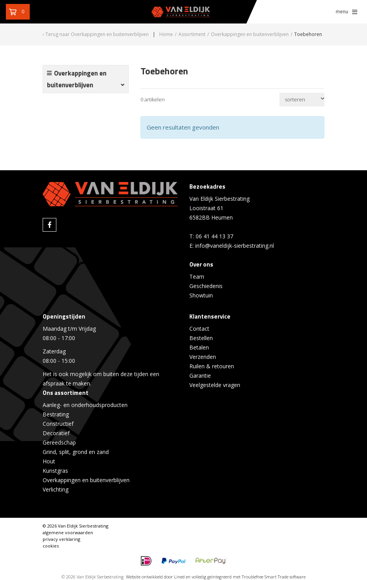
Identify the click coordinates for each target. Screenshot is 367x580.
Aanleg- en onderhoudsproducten (85, 405)
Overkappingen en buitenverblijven (86, 480)
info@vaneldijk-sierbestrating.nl (234, 245)
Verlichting (55, 489)
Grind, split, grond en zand (76, 452)
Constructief (58, 423)
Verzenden (202, 356)
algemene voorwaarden (68, 532)
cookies (51, 546)
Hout (49, 461)
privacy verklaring (61, 539)
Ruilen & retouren (211, 366)
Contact (199, 328)
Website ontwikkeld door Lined (155, 577)
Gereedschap (59, 442)
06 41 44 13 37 (214, 236)
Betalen (199, 347)
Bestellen (201, 338)
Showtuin (201, 295)
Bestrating (56, 414)
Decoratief (56, 433)
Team (196, 276)
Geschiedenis (206, 286)
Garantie (200, 375)
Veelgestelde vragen (214, 385)
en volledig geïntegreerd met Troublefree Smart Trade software (246, 577)
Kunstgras (55, 470)
